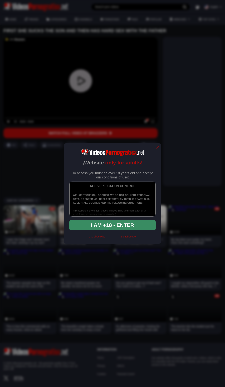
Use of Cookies (97, 236)
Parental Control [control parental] (127, 236)
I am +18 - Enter (112, 225)
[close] (157, 147)
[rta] (112, 238)
